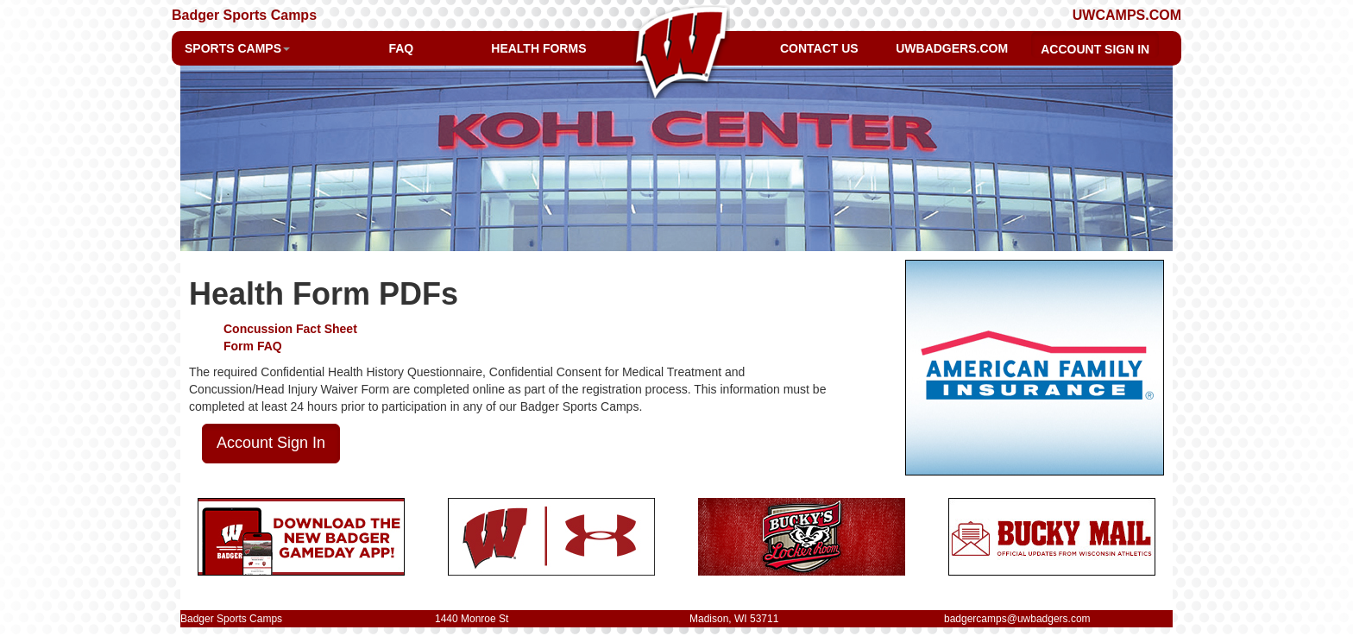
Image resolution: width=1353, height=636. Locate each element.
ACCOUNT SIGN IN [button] (1095, 49)
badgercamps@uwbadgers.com (1017, 619)
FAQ (400, 48)
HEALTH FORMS (538, 48)
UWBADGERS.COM (952, 48)
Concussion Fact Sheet (290, 329)
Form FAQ (252, 346)
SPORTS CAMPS (237, 48)
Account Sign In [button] (271, 442)
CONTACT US (819, 48)
